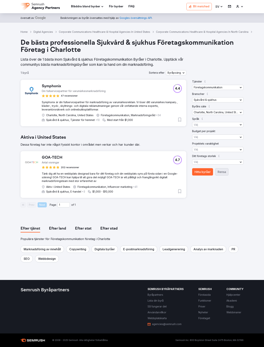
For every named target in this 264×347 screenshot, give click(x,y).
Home (24, 31)
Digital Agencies (43, 31)
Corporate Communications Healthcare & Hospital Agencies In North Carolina (202, 31)
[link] (116, 6)
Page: (53, 204)
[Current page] (64, 204)
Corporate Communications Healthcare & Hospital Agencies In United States (104, 31)
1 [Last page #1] (75, 204)
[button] (219, 7)
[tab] (30, 228)
